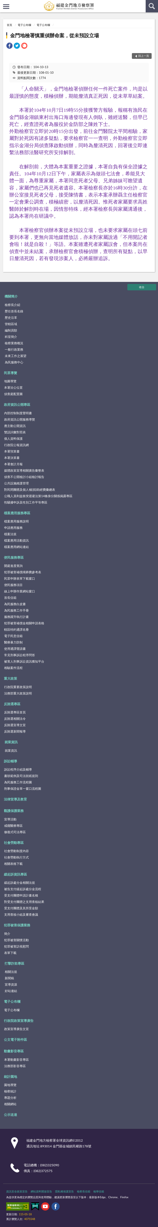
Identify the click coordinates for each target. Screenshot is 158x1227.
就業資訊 (11, 742)
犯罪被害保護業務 (17, 925)
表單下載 (10, 953)
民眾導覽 (10, 373)
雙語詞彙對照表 (15, 432)
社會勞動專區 (14, 842)
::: (3, 3)
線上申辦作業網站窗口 (19, 591)
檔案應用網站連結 (16, 547)
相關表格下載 (13, 863)
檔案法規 (10, 534)
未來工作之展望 (15, 356)
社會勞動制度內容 (16, 851)
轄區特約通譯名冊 (16, 629)
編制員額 (11, 330)
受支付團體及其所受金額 (21, 908)
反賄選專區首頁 (15, 712)
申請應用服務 (13, 527)
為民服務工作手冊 (16, 610)
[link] (9, 46)
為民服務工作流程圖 (18, 782)
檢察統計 (10, 1091)
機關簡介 (11, 296)
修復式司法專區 (15, 832)
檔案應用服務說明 (16, 521)
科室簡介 (11, 336)
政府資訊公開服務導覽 (19, 419)
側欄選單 (6, 6)
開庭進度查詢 (13, 566)
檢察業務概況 (14, 343)
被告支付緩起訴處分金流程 (22, 889)
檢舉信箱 (98, 1191)
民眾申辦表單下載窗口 (19, 578)
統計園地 (10, 1076)
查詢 (152, 6)
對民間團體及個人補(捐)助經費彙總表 (29, 489)
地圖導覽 (10, 381)
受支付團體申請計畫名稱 (21, 895)
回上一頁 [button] (143, 55)
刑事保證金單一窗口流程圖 (22, 788)
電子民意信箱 (13, 636)
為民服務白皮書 (15, 604)
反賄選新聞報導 (15, 731)
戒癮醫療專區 (13, 825)
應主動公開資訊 (15, 426)
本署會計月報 (13, 464)
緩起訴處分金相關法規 (19, 882)
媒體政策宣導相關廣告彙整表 (24, 470)
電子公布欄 (24, 25)
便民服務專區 (14, 557)
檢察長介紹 (12, 305)
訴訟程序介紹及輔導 (18, 769)
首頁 (9, 25)
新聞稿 (9, 978)
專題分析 (10, 1097)
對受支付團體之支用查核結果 (24, 902)
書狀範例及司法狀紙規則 (21, 776)
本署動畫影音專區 (16, 1059)
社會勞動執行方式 (16, 857)
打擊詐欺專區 (14, 963)
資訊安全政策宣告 (17, 1191)
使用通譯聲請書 (15, 648)
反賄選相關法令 (15, 718)
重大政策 (10, 678)
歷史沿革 (11, 317)
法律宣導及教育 (15, 799)
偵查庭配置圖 (13, 394)
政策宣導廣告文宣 (16, 1029)
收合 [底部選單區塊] (141, 287)
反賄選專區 (12, 704)
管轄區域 (11, 324)
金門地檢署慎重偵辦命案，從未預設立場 (54, 35)
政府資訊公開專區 (17, 404)
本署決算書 (12, 457)
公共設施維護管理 (16, 483)
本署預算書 (12, 451)
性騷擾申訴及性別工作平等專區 (25, 502)
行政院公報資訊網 (16, 445)
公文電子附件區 (15, 1039)
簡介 (7, 933)
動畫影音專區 (14, 1051)
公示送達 (10, 1115)
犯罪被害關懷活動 (16, 940)
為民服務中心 (14, 362)
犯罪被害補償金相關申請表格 (24, 623)
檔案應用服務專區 (17, 513)
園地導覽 (10, 1085)
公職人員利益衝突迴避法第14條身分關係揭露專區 (38, 496)
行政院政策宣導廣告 (19, 1020)
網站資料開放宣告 (41, 1191)
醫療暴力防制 (13, 642)
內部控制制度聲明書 (18, 413)
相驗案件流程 (13, 668)
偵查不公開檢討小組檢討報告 (24, 477)
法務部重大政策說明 (18, 693)
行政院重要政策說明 (18, 687)
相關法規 (11, 971)
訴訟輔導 (10, 761)
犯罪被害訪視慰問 (16, 946)
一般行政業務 (14, 349)
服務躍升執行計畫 (16, 617)
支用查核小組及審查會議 (21, 914)
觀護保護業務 (14, 811)
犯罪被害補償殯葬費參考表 (22, 572)
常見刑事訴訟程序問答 (19, 655)
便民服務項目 (13, 585)
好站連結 (11, 991)
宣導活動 (10, 819)
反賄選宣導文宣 (15, 725)
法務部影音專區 (15, 1066)
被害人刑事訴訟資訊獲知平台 (24, 661)
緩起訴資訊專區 (15, 874)
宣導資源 (11, 984)
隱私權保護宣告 (64, 1191)
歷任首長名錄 (14, 311)
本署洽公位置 (13, 387)
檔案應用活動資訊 (16, 540)
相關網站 (10, 1104)
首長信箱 (10, 597)
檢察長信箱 (83, 1191)
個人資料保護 (13, 438)
